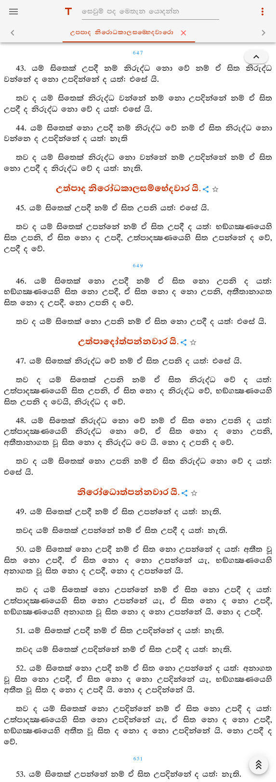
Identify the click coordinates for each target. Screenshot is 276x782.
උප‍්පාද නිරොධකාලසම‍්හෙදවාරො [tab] (139, 32)
